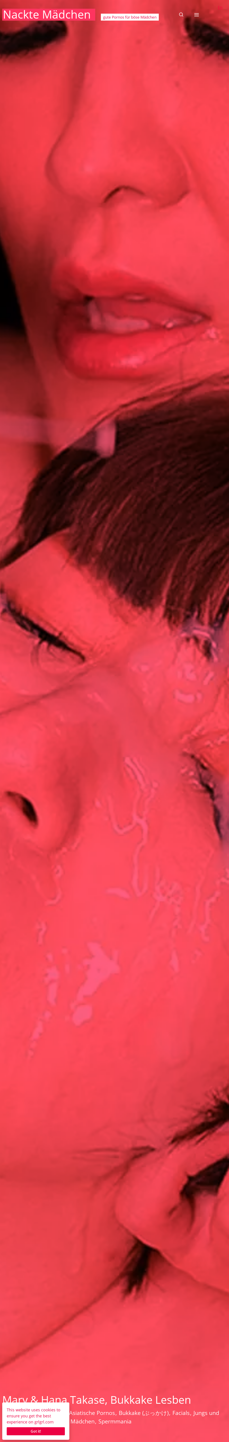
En (220, 7)
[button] (181, 14)
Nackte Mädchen (47, 14)
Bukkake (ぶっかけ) (144, 1413)
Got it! (36, 1431)
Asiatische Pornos (92, 1413)
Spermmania (114, 1421)
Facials (181, 1413)
